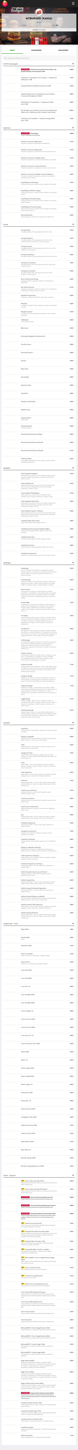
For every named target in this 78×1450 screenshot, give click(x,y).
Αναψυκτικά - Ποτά (10, 924)
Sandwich (6, 468)
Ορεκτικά (6, 128)
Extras (5, 224)
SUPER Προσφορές (10, 64)
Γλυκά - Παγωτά (9, 1175)
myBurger (7, 563)
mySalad (6, 723)
